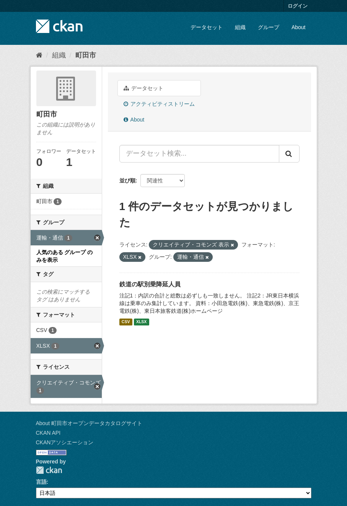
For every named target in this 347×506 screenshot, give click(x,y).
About (299, 27)
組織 (240, 27)
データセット (207, 27)
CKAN (49, 470)
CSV (126, 322)
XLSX (141, 322)
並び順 (127, 180)
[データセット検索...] (199, 154)
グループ (268, 27)
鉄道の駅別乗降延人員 (150, 284)
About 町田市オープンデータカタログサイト (89, 423)
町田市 (85, 55)
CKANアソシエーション (65, 442)
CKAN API (48, 433)
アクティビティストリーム (159, 104)
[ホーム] (39, 55)
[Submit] (289, 154)
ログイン (298, 6)
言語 (41, 482)
